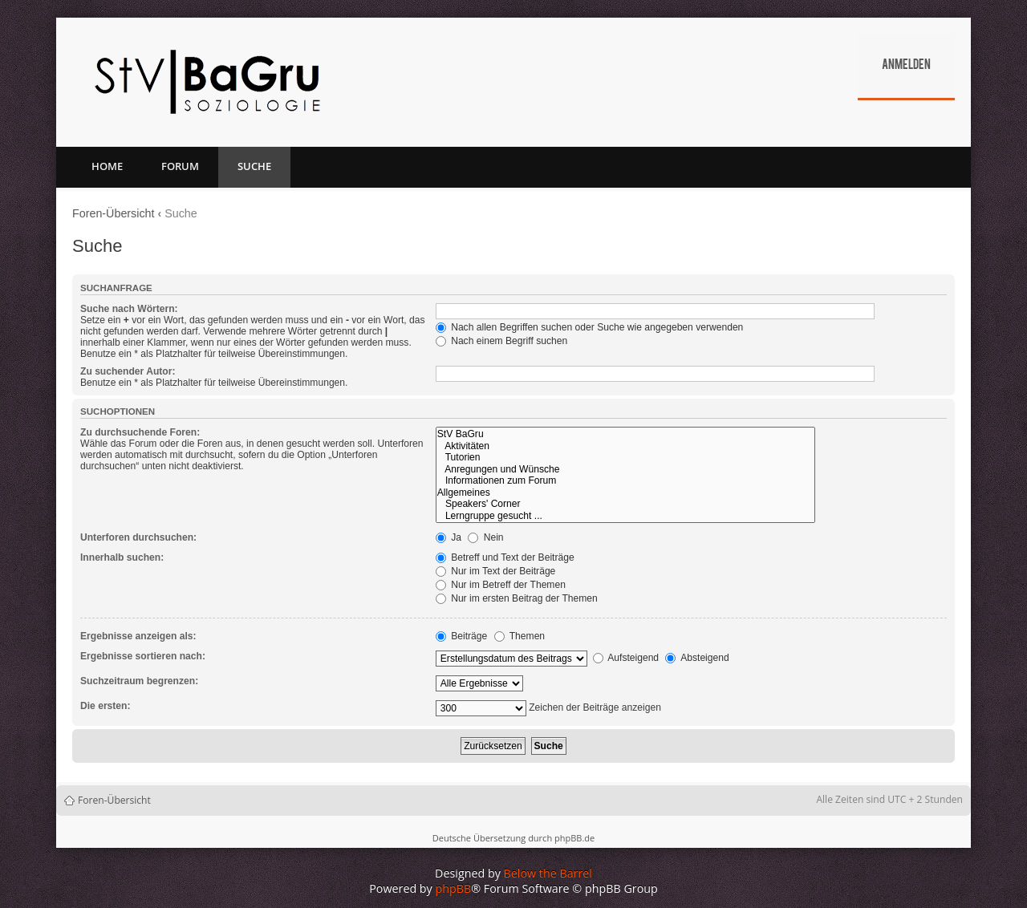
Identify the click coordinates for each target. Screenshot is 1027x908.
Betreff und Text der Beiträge (505, 557)
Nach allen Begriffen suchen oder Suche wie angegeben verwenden (590, 327)
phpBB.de (574, 838)
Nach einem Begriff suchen (501, 341)
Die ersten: (105, 705)
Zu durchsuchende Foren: (140, 432)
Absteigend (697, 657)
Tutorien (625, 458)
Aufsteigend (626, 657)
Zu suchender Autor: (127, 371)
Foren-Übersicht (113, 213)
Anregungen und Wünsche (625, 470)
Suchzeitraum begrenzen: (139, 681)
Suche (254, 166)
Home (107, 166)
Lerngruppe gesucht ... (625, 516)
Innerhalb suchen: (122, 557)
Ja (448, 537)
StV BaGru (625, 434)
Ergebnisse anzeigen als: (138, 636)
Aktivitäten (625, 446)
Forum (180, 166)
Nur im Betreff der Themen (501, 584)
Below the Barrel (548, 873)
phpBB (454, 888)
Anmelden (906, 65)
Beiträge (461, 636)
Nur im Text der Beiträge (496, 571)
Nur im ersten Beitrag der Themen (517, 598)
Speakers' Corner (625, 504)
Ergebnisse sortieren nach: (142, 656)
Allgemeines (625, 493)
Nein (485, 537)
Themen (520, 636)
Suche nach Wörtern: (129, 308)
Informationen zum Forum (625, 481)
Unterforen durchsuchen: (138, 537)
